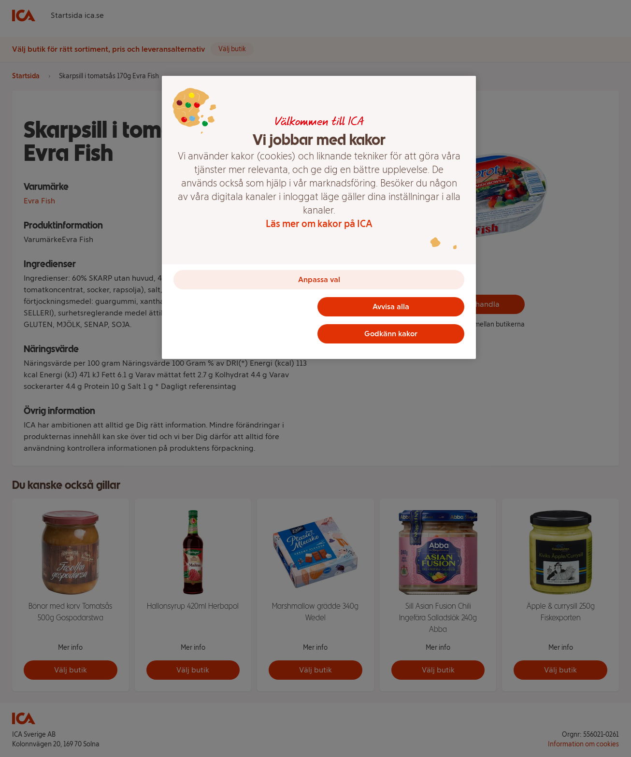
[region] (319, 217)
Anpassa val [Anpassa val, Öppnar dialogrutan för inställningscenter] (319, 279)
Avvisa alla (391, 306)
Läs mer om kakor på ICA (319, 223)
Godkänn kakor (390, 333)
